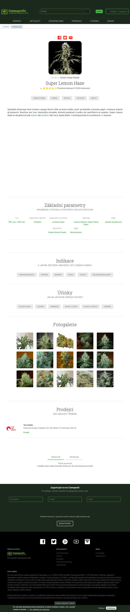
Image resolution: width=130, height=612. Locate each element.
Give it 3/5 (50, 88)
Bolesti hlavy (25, 306)
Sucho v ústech (90, 306)
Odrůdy (17, 21)
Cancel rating (41, 88)
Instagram (87, 542)
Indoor (67, 98)
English (99, 11)
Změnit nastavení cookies (65, 603)
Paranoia (54, 306)
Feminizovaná (39, 98)
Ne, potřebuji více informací (40, 609)
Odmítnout (111, 608)
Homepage (100, 553)
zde (27, 609)
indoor (34, 115)
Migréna (58, 275)
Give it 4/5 (52, 88)
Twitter (65, 37)
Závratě (107, 306)
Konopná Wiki (56, 21)
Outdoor (80, 98)
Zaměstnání (61, 565)
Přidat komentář (65, 463)
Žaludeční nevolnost (102, 275)
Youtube (76, 542)
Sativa (94, 98)
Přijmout (102, 608)
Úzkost (83, 275)
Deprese (44, 275)
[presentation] (65, 509)
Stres (70, 275)
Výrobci (94, 21)
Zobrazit (7, 27)
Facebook (59, 37)
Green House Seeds (69, 77)
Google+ (65, 542)
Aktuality (35, 21)
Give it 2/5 (47, 88)
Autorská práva (62, 553)
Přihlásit (113, 12)
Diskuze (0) (55, 457)
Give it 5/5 (55, 88)
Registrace (123, 12)
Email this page (70, 37)
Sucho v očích (71, 306)
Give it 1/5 (44, 88)
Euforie (40, 306)
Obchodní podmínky (64, 562)
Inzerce (59, 556)
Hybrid (54, 98)
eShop (110, 21)
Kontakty (59, 559)
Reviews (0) (17, 27)
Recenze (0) (74, 457)
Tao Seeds (28, 425)
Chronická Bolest (26, 275)
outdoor (45, 115)
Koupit (26, 432)
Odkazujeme (100, 556)
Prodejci (77, 21)
